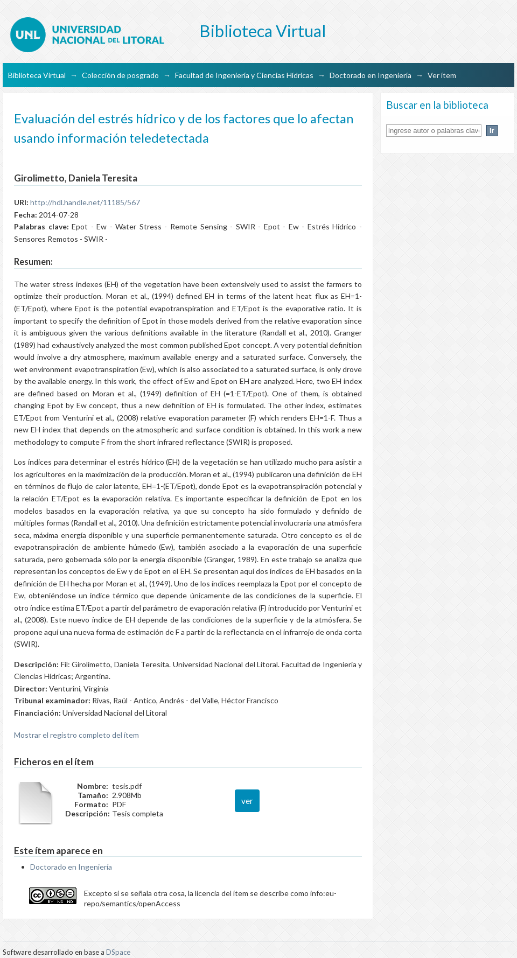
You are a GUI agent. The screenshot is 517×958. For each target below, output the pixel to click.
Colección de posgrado (120, 75)
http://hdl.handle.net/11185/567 (85, 202)
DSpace (118, 952)
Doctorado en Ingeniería (370, 75)
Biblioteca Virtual (37, 75)
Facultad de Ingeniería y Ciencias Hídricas (244, 75)
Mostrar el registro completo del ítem (76, 734)
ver (247, 801)
